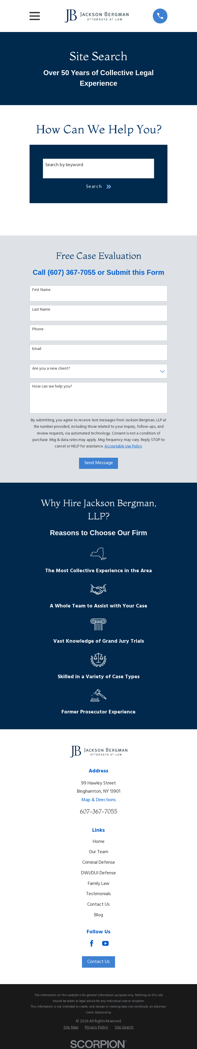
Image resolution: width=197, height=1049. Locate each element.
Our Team (98, 852)
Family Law (98, 884)
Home (99, 842)
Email (36, 349)
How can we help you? (52, 386)
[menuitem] (71, 1028)
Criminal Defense (98, 862)
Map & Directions (98, 800)
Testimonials (98, 894)
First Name (41, 290)
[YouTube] (105, 943)
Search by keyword (64, 165)
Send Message (98, 463)
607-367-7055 (98, 811)
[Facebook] (91, 943)
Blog (98, 915)
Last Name (41, 309)
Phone (38, 329)
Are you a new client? (51, 368)
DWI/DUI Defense (98, 873)
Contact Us (98, 904)
